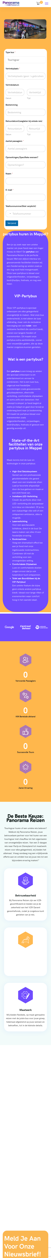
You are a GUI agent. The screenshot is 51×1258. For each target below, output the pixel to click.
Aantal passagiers (15, 141)
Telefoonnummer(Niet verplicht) (21, 206)
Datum (8, 98)
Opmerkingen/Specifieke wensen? (22, 157)
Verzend (11, 223)
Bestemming (12, 105)
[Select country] (9, 213)
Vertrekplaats (13, 68)
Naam (9, 173)
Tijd (28, 98)
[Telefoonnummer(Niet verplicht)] (25, 213)
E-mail (9, 190)
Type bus (11, 52)
